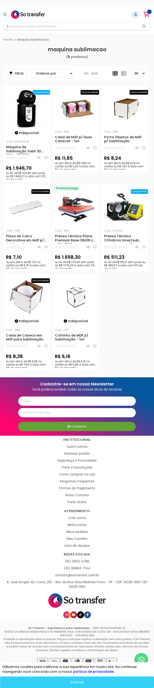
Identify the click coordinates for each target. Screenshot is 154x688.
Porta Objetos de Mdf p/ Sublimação (123, 139)
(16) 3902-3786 (77, 561)
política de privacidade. (93, 672)
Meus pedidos (77, 532)
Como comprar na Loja (77, 474)
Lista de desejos (77, 546)
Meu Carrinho (77, 539)
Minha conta (77, 525)
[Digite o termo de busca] (71, 26)
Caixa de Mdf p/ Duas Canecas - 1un (73, 139)
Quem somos (77, 447)
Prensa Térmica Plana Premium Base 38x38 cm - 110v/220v (75, 238)
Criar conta (77, 518)
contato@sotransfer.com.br (77, 575)
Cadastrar (77, 426)
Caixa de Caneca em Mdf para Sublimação (24, 337)
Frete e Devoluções (77, 467)
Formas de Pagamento (77, 488)
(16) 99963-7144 (77, 568)
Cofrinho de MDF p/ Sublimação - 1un (71, 337)
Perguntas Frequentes (77, 481)
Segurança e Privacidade (77, 460)
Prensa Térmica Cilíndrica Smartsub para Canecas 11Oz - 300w (121, 238)
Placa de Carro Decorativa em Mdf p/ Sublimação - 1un (25, 238)
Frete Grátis (77, 502)
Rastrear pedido (77, 453)
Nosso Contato (77, 495)
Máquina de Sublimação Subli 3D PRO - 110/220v (23, 149)
